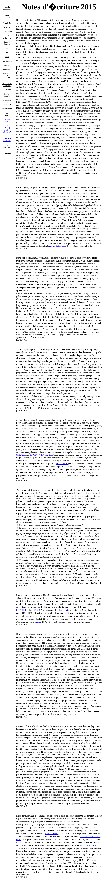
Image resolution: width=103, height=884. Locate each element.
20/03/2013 (36, 610)
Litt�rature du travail (7, 140)
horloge (59, 610)
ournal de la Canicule (7, 121)
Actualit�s (7, 23)
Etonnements (7, 32)
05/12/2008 (21, 455)
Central (7, 65)
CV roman (7, 90)
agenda (38, 622)
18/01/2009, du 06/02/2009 (41, 455)
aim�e (67, 610)
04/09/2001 (21, 610)
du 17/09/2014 (62, 463)
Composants (7, 69)
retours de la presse (57, 246)
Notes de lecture (6, 43)
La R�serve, (7, 61)
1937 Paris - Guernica (7, 85)
